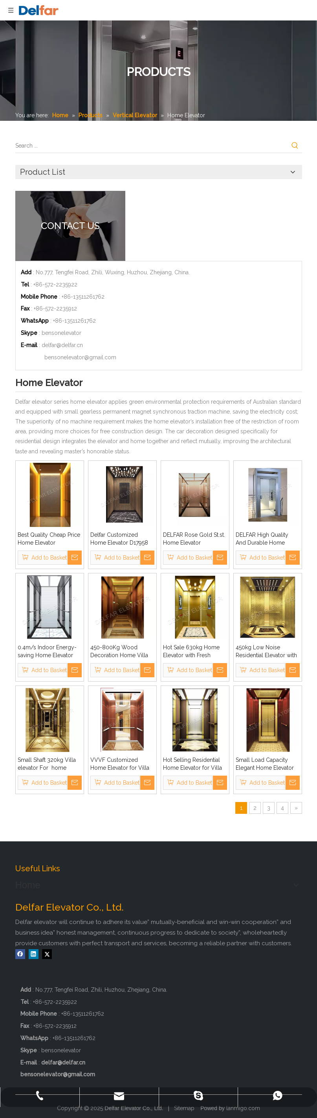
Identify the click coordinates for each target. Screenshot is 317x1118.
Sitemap (184, 1108)
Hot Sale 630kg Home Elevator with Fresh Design (191, 651)
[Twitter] (47, 954)
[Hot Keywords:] (295, 146)
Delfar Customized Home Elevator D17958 (119, 539)
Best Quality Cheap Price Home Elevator (49, 539)
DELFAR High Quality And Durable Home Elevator (262, 539)
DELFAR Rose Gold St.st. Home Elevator (194, 539)
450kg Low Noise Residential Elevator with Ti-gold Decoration (266, 651)
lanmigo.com (243, 1108)
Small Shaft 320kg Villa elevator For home (48, 764)
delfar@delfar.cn (62, 345)
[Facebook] (20, 954)
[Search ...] (151, 146)
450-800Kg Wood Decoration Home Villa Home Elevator (119, 651)
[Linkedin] (33, 954)
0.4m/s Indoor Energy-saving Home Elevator (47, 651)
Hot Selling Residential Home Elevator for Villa (192, 764)
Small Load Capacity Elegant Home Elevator (265, 764)
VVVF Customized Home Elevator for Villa (119, 764)
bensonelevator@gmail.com (80, 357)
